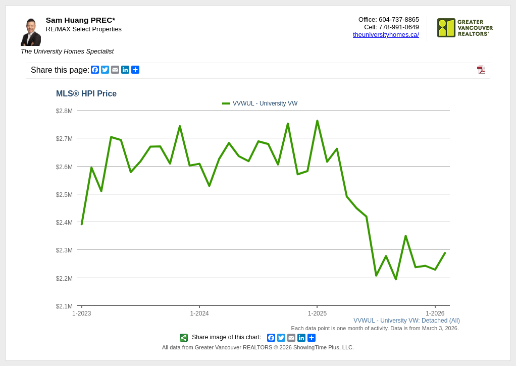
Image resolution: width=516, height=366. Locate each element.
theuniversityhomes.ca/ (386, 34)
